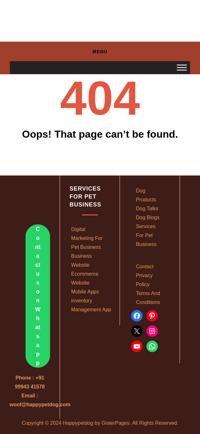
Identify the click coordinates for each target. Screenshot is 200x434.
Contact (144, 266)
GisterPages (115, 423)
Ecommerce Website (84, 278)
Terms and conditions (148, 298)
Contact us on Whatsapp (38, 296)
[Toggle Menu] (182, 68)
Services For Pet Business (146, 235)
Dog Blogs (147, 217)
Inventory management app (91, 305)
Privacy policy (144, 280)
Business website (81, 260)
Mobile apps (85, 291)
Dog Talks (147, 208)
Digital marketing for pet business (87, 238)
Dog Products (146, 195)
